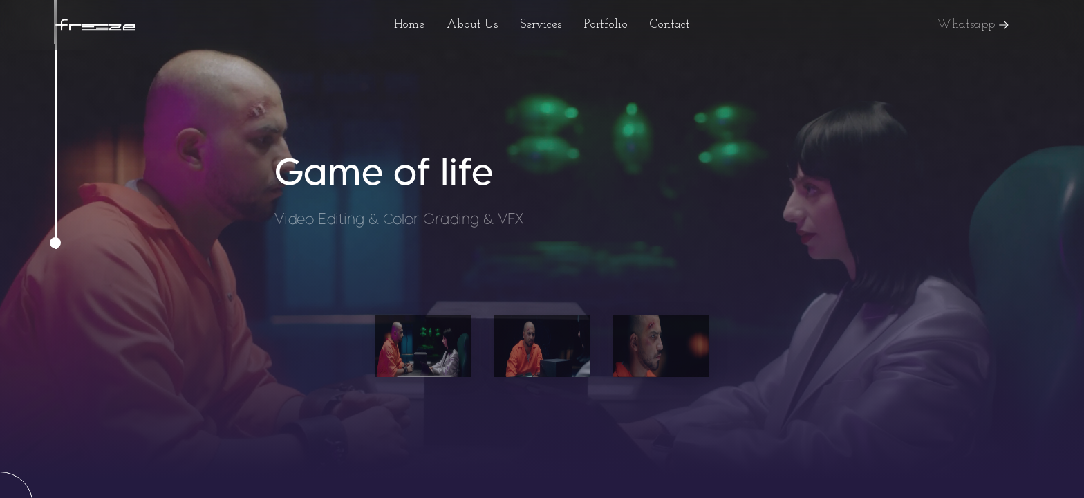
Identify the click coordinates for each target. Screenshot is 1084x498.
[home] (96, 25)
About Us (472, 24)
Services (540, 24)
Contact (670, 24)
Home (409, 24)
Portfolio (605, 24)
